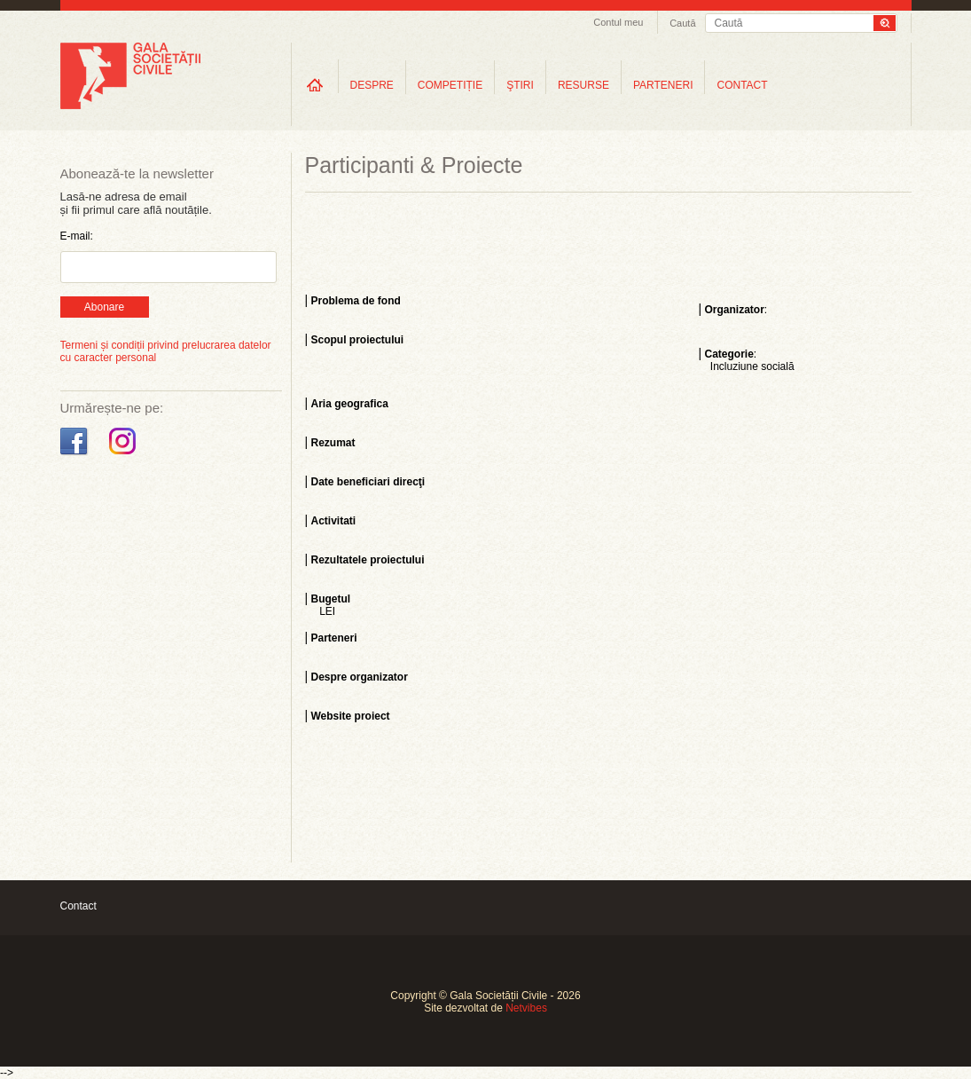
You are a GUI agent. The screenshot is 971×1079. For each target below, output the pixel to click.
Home (315, 84)
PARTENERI (663, 85)
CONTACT (742, 85)
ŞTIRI (520, 85)
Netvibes (526, 1008)
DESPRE (372, 85)
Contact (78, 906)
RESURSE (583, 85)
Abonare (104, 307)
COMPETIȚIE (450, 85)
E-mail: (76, 236)
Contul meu (618, 22)
